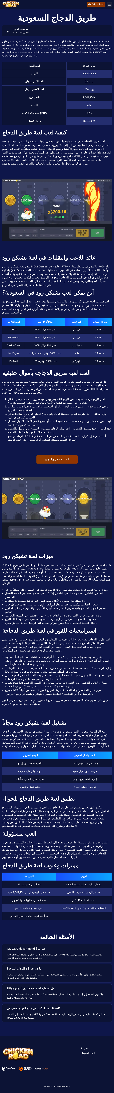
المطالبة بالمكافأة (96, 4)
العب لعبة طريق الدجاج (57, 459)
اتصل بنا (84, 1048)
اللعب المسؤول (88, 1053)
